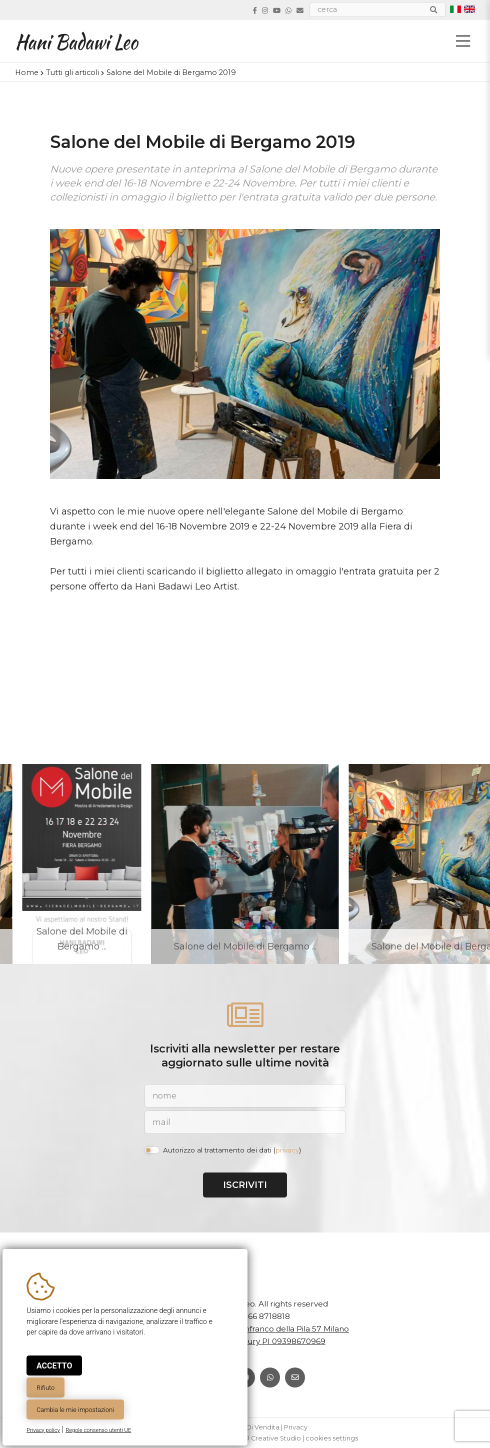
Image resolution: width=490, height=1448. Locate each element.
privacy (287, 1150)
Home (26, 72)
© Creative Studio (272, 1438)
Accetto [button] (54, 1365)
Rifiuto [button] (45, 1388)
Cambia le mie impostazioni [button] (75, 1410)
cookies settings (332, 1438)
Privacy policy (43, 1430)
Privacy (296, 1427)
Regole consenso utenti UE (98, 1430)
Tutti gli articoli (72, 72)
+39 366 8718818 (259, 1316)
